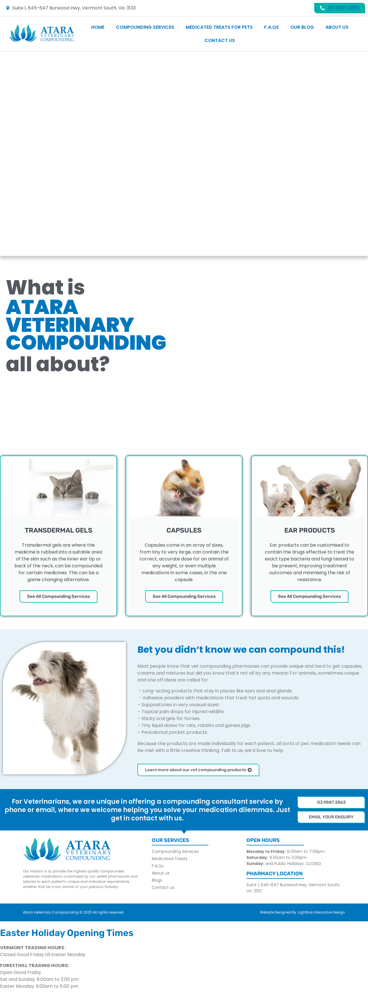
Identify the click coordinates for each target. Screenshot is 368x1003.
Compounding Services (145, 27)
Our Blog (302, 27)
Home (97, 27)
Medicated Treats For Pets (219, 27)
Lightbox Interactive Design (321, 912)
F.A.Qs (271, 27)
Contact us (219, 40)
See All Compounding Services (58, 596)
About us (336, 27)
